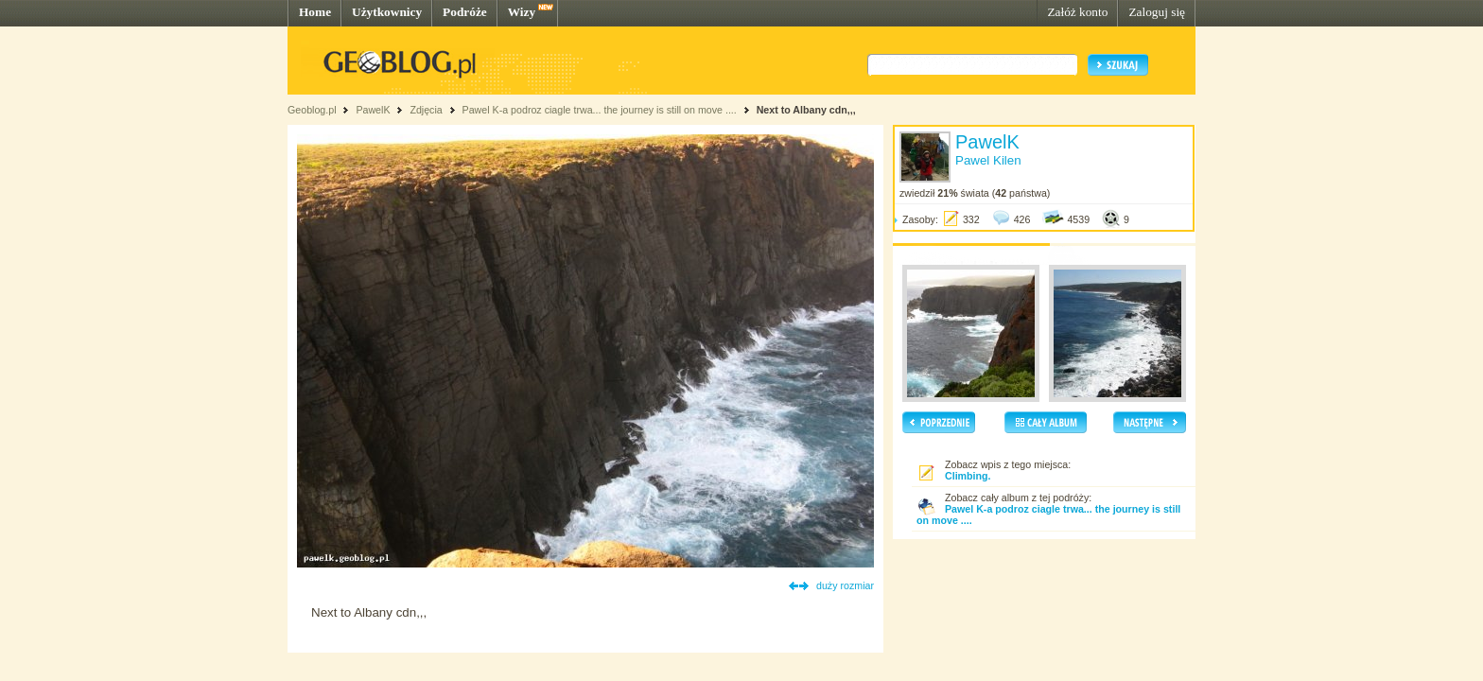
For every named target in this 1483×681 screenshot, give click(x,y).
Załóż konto (1077, 12)
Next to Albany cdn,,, (806, 109)
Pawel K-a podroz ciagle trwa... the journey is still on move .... (599, 109)
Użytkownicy (387, 12)
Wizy (521, 12)
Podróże (465, 12)
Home (315, 12)
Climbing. (968, 475)
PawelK (373, 109)
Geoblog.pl (312, 109)
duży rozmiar (845, 585)
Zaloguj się (1156, 12)
